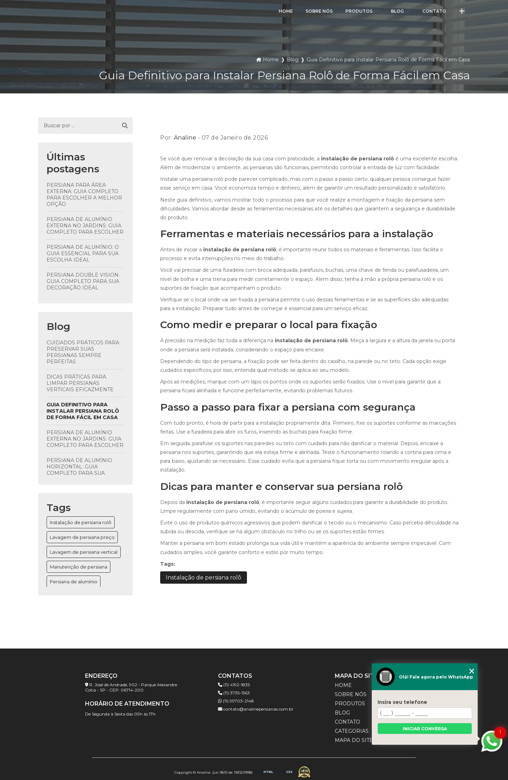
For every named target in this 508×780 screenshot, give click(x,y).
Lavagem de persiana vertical (83, 552)
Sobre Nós (319, 11)
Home (286, 11)
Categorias (352, 731)
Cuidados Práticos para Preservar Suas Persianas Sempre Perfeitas (83, 352)
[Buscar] (125, 126)
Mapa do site (354, 740)
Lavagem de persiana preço (82, 537)
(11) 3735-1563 (234, 692)
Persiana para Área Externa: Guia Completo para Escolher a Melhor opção (84, 194)
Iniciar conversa (425, 728)
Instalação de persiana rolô (80, 522)
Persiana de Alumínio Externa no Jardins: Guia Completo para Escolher (85, 225)
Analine (185, 137)
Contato (434, 11)
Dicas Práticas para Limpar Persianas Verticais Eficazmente (80, 383)
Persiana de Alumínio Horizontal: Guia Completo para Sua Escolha (79, 470)
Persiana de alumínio (73, 581)
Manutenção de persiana (78, 567)
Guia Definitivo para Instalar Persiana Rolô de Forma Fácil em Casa (83, 410)
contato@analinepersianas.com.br (256, 709)
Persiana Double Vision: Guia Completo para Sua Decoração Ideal (83, 281)
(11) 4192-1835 (234, 684)
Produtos (359, 11)
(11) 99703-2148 (236, 701)
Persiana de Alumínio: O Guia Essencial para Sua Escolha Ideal (83, 253)
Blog (397, 11)
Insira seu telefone (402, 702)
